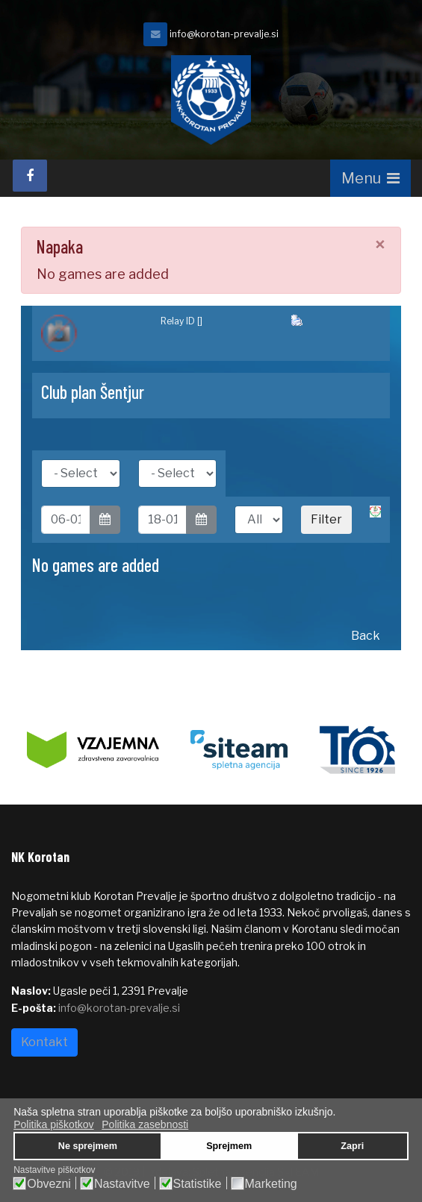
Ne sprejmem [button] (87, 1146)
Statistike (197, 1184)
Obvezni (49, 1184)
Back (365, 636)
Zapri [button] (352, 1146)
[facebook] (30, 176)
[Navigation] (370, 178)
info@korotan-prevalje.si (224, 34)
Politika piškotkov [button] (53, 1124)
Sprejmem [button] (229, 1146)
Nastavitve (122, 1184)
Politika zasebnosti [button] (145, 1124)
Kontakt (44, 1042)
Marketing (271, 1184)
